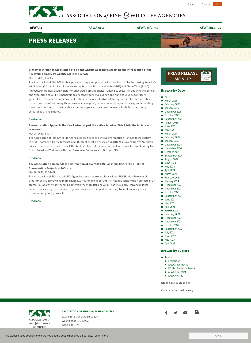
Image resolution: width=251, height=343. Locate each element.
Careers (205, 4)
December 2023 (173, 184)
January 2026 (172, 107)
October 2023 (172, 191)
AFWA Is (36, 26)
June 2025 (170, 125)
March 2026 (171, 99)
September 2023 (173, 195)
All (166, 96)
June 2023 (170, 198)
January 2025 (172, 140)
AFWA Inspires (210, 26)
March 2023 (171, 209)
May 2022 (169, 239)
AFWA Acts (96, 26)
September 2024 (173, 154)
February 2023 (172, 213)
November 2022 (173, 220)
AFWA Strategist (177, 271)
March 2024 (171, 173)
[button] (167, 312)
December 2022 (173, 217)
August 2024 (171, 158)
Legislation (174, 260)
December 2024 (173, 143)
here (170, 289)
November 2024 (173, 147)
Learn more (101, 335)
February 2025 (172, 136)
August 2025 (171, 121)
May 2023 (169, 202)
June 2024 (170, 162)
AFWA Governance (178, 263)
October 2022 (172, 224)
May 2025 (169, 129)
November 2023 (173, 187)
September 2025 (173, 118)
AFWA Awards (175, 274)
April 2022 (170, 242)
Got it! (218, 335)
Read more (35, 118)
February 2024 (172, 176)
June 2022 (170, 235)
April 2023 (170, 206)
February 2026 (172, 103)
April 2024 (170, 169)
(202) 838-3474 (70, 324)
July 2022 (169, 231)
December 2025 (173, 110)
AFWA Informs (147, 26)
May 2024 (169, 165)
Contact (191, 4)
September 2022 (173, 228)
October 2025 (172, 114)
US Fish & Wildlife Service (182, 267)
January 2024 (172, 180)
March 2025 (171, 132)
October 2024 (172, 151)
